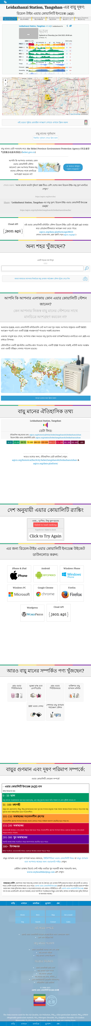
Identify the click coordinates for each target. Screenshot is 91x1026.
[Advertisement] (45, 303)
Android (45, 606)
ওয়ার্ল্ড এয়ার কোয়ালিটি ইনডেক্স (46, 919)
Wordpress (32, 645)
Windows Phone (71, 606)
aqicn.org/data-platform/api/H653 (56, 231)
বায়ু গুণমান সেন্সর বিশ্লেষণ (45, 988)
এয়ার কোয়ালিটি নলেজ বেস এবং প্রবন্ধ (45, 982)
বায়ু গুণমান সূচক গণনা (45, 1003)
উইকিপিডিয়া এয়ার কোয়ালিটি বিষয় (58, 891)
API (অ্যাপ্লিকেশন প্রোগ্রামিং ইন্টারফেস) (45, 1012)
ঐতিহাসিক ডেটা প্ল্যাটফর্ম (45, 1015)
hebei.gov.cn (28, 152)
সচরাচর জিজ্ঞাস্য (44, 994)
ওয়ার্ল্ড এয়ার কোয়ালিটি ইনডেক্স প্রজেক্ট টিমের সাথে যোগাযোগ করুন (45, 967)
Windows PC (19, 625)
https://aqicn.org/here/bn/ (45, 196)
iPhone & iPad (19, 606)
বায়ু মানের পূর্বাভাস (45, 1006)
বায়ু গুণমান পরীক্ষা (45, 985)
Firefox (71, 625)
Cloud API (58, 645)
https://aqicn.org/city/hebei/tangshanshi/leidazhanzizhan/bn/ (45, 210)
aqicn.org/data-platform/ (45, 496)
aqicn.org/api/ (69, 234)
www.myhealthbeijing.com (41, 905)
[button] (46, 80)
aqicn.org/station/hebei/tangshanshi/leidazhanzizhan (58, 470)
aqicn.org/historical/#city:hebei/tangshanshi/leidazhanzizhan (55, 468)
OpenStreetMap (75, 114)
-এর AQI (35, 26)
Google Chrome (45, 625)
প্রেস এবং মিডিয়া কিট (45, 970)
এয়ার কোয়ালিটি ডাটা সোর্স (45, 1001)
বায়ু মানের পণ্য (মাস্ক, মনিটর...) (45, 1009)
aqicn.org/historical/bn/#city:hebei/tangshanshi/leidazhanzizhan (44, 493)
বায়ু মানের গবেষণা (44, 976)
